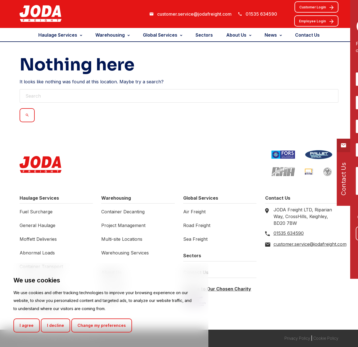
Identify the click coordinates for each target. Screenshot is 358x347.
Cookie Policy (325, 338)
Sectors (204, 35)
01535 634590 (261, 14)
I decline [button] (55, 325)
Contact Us (307, 35)
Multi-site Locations (121, 239)
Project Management (123, 225)
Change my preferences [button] (101, 325)
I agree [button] (27, 325)
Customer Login (316, 7)
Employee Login (316, 21)
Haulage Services (57, 35)
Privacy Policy (297, 338)
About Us (236, 35)
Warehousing (110, 35)
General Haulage (37, 225)
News (271, 35)
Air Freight (194, 211)
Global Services (160, 35)
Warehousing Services (125, 253)
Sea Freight (195, 239)
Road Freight (196, 225)
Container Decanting (123, 211)
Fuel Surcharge (36, 211)
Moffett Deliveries (38, 239)
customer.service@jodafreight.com (194, 14)
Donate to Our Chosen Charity (217, 289)
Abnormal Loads (37, 253)
